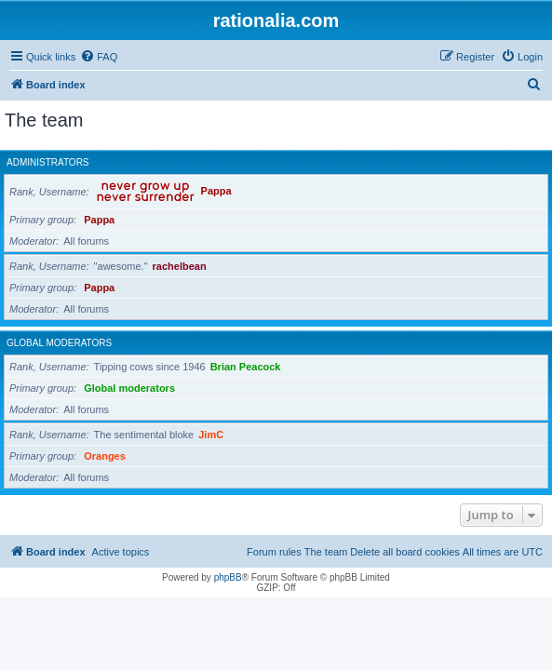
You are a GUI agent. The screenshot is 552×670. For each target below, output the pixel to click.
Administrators (48, 162)
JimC (210, 434)
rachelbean (180, 266)
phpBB (228, 577)
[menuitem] (98, 57)
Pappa (216, 191)
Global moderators (59, 343)
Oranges (105, 456)
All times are (503, 551)
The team (325, 551)
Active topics (121, 551)
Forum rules (274, 551)
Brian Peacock (245, 366)
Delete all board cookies (404, 551)
